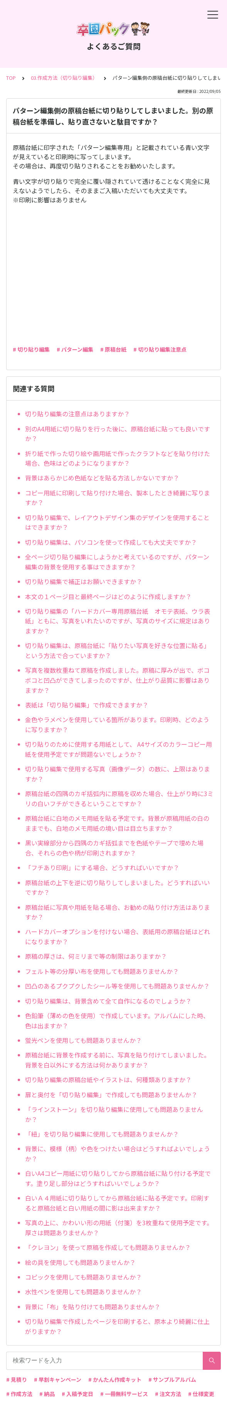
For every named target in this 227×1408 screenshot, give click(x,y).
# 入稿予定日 (77, 1394)
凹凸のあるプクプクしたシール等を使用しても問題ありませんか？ (117, 985)
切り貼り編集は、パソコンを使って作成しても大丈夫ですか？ (111, 542)
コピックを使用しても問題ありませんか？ (83, 1277)
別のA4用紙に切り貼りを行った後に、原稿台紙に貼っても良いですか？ (117, 433)
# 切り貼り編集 (31, 349)
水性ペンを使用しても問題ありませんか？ (83, 1291)
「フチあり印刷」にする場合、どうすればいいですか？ (102, 867)
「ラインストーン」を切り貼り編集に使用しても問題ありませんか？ (114, 1114)
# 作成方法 (19, 1394)
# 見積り (16, 1379)
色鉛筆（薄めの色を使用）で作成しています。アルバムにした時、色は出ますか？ (117, 1020)
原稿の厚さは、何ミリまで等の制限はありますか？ (96, 956)
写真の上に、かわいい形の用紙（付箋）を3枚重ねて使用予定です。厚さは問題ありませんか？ (119, 1227)
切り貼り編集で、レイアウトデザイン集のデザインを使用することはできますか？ (117, 522)
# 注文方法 (168, 1394)
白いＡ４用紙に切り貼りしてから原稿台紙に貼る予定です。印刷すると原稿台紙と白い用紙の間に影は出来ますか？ (117, 1203)
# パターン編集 (75, 349)
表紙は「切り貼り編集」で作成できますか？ (86, 704)
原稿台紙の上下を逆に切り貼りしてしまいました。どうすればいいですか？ (117, 887)
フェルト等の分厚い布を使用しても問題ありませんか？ (102, 971)
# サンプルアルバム (172, 1379)
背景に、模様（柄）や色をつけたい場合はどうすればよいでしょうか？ (117, 1153)
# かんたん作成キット (114, 1379)
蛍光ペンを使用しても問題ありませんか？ (83, 1040)
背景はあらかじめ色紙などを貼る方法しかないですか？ (102, 477)
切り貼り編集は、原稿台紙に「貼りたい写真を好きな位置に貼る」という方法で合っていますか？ (117, 650)
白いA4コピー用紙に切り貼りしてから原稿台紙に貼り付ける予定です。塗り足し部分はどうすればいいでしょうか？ (118, 1178)
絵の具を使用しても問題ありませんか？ (80, 1262)
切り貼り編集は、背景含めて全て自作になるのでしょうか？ (108, 1000)
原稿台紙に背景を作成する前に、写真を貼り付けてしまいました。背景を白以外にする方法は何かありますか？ (117, 1059)
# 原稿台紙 (113, 349)
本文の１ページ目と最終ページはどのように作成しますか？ (108, 596)
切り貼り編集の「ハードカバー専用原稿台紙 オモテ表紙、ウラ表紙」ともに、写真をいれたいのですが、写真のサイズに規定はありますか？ (117, 620)
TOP (11, 77)
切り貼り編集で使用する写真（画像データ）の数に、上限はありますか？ (117, 773)
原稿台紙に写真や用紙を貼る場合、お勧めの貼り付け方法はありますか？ (117, 912)
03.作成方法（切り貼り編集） (64, 77)
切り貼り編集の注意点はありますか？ (77, 413)
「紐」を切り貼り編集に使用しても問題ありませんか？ (102, 1134)
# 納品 (47, 1394)
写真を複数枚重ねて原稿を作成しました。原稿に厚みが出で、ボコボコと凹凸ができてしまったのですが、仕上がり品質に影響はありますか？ (117, 679)
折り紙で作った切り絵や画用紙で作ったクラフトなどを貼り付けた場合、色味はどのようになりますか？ (117, 458)
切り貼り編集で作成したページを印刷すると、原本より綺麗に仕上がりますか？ (117, 1326)
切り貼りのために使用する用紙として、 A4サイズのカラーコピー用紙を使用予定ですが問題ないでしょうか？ (118, 749)
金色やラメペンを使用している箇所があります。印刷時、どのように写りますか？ (117, 724)
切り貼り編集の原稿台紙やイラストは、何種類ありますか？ (108, 1079)
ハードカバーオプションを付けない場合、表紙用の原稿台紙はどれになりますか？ (117, 936)
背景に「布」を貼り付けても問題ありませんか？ (92, 1306)
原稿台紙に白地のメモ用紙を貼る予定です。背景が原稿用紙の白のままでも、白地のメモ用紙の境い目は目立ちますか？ (117, 823)
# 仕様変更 (201, 1394)
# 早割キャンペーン (57, 1379)
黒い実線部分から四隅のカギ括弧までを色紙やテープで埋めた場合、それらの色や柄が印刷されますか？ (114, 847)
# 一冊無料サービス (124, 1394)
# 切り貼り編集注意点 (160, 349)
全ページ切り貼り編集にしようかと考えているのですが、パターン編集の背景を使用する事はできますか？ (117, 561)
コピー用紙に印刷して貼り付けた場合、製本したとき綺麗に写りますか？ (117, 497)
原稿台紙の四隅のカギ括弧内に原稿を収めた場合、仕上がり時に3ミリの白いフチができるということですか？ (119, 798)
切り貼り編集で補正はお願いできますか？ (83, 581)
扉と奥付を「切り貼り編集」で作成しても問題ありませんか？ (111, 1094)
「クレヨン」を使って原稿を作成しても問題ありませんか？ (108, 1247)
